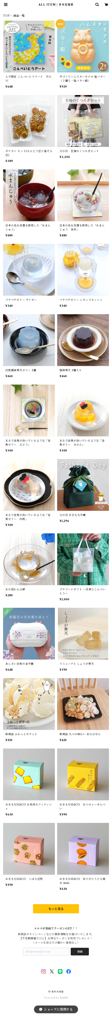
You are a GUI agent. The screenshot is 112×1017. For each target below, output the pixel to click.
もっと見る (56, 909)
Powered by (56, 997)
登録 (80, 951)
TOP (6, 15)
